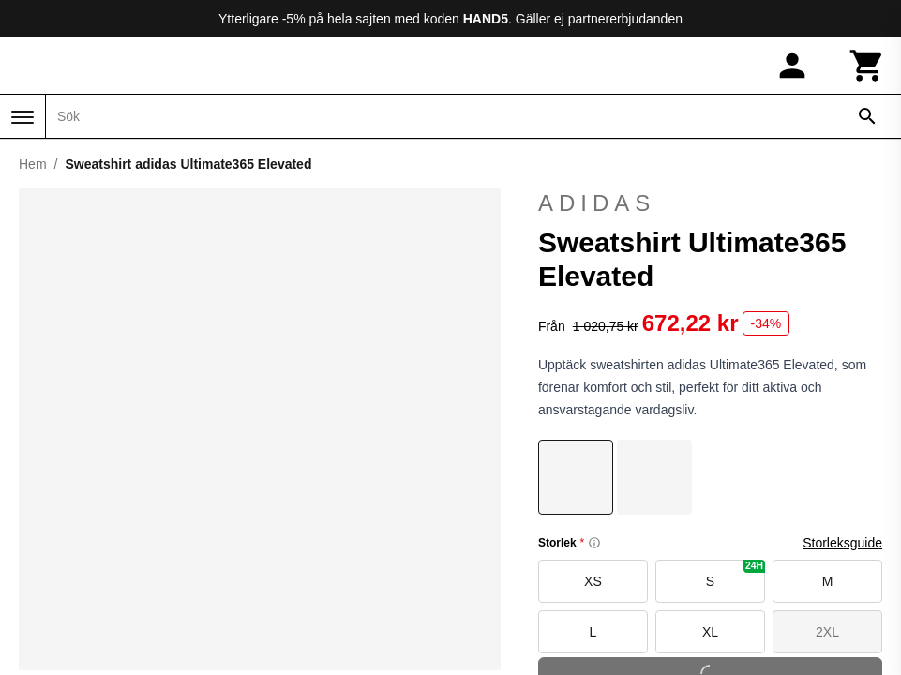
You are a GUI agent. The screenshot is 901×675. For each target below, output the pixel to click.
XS (593, 581)
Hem (33, 164)
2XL (827, 631)
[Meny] (22, 117)
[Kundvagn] (867, 65)
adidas (710, 203)
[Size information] (594, 542)
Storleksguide (842, 542)
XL (710, 631)
